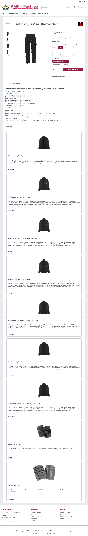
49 (65, 47)
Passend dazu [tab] (8, 126)
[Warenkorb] (81, 7)
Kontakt (62, 518)
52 (54, 51)
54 (60, 51)
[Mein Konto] (75, 7)
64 (60, 54)
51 (76, 47)
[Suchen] (68, 7)
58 (71, 51)
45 (71, 44)
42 (54, 44)
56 (65, 51)
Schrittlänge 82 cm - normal (60, 61)
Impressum (33, 520)
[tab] (8, 83)
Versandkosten (42, 530)
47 (54, 47)
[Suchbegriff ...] (54, 7)
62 (54, 54)
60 (76, 51)
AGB (32, 514)
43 (60, 44)
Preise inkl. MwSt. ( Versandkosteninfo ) (60, 35)
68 (71, 54)
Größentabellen (64, 514)
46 (76, 44)
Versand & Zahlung (36, 512)
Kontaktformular (14, 521)
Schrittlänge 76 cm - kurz (59, 64)
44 (65, 44)
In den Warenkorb (73, 69)
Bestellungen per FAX (65, 516)
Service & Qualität (64, 512)
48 (60, 47)
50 (71, 47)
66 (65, 54)
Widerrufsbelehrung (36, 516)
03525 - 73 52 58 (6, 515)
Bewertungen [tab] (16, 83)
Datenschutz (34, 518)
